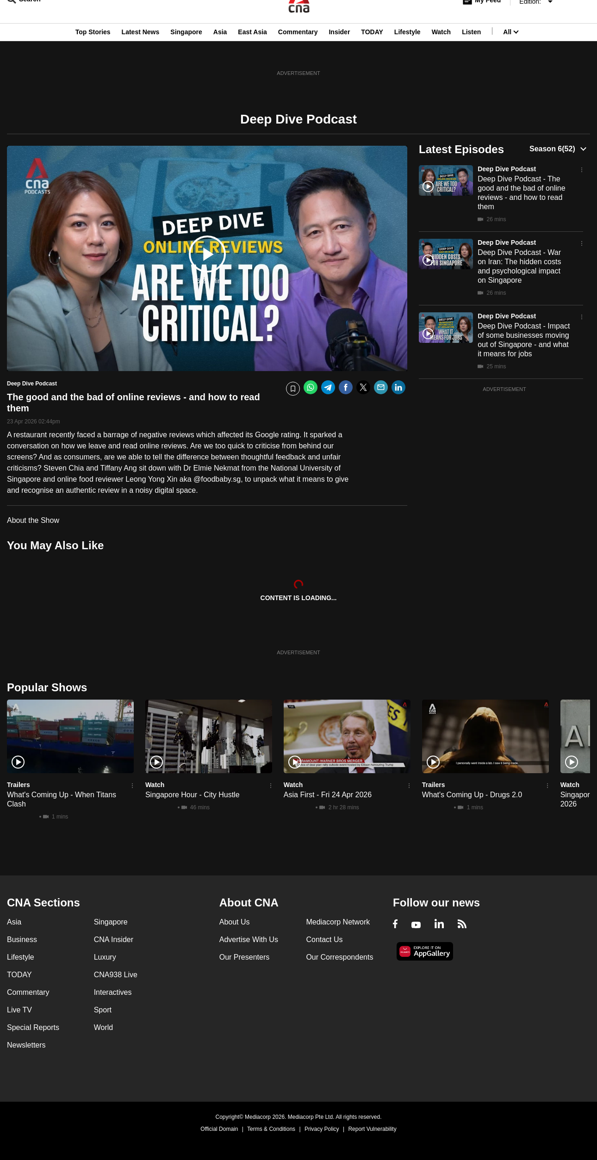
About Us (234, 922)
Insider (339, 52)
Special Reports (33, 1027)
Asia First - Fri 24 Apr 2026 (328, 795)
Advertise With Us (248, 939)
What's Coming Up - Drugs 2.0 (472, 795)
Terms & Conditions (271, 1129)
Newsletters (26, 1045)
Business (22, 939)
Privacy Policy (322, 1129)
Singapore (186, 52)
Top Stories (93, 52)
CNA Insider (113, 939)
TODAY (372, 52)
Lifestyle (407, 52)
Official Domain (219, 1129)
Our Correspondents (339, 957)
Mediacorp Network (338, 922)
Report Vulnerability (372, 1129)
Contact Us (324, 939)
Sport (103, 1010)
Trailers (18, 784)
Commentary (298, 52)
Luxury (105, 957)
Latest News (141, 52)
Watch (441, 52)
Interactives (113, 992)
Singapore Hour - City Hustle (192, 795)
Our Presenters (244, 957)
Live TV (19, 1010)
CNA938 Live (115, 975)
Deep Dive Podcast (507, 169)
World (103, 1027)
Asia (220, 52)
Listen (471, 52)
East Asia (252, 52)
